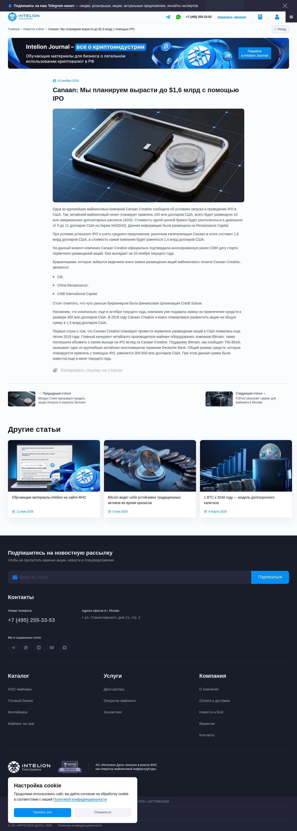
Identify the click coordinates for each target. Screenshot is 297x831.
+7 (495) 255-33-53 (199, 17)
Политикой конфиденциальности (80, 799)
